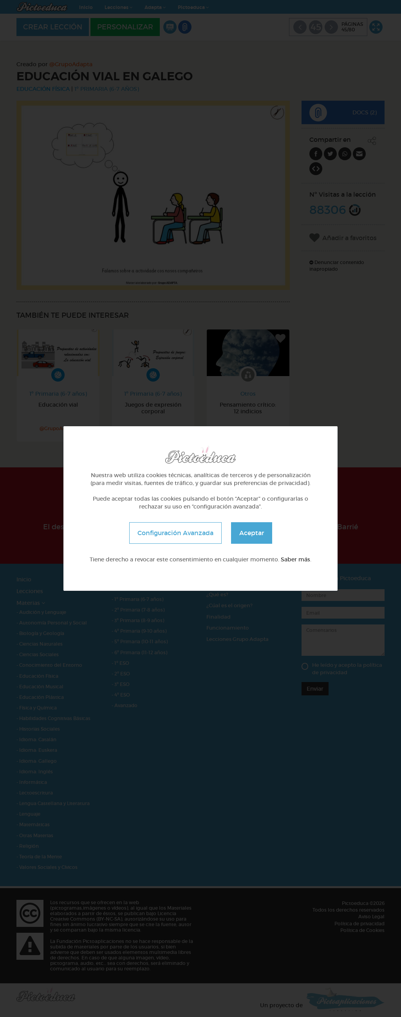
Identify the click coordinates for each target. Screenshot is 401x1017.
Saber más (295, 559)
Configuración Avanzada (175, 533)
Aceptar (251, 533)
